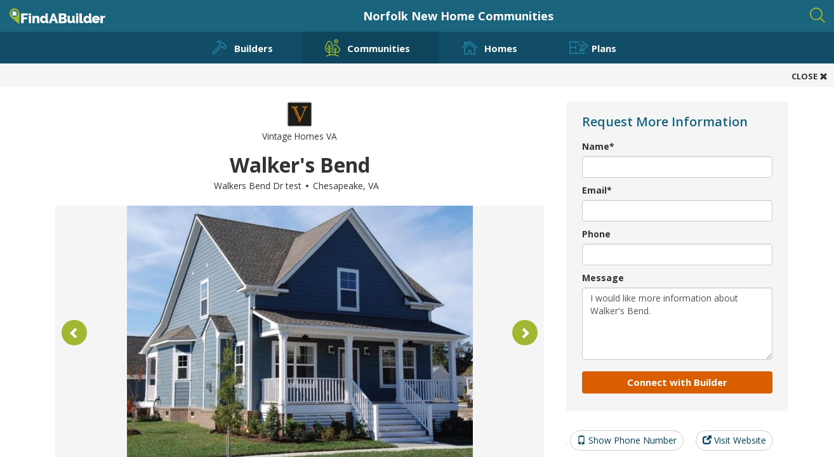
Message (603, 278)
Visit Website (734, 440)
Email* (597, 190)
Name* (598, 146)
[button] (74, 332)
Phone (596, 234)
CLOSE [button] (809, 76)
